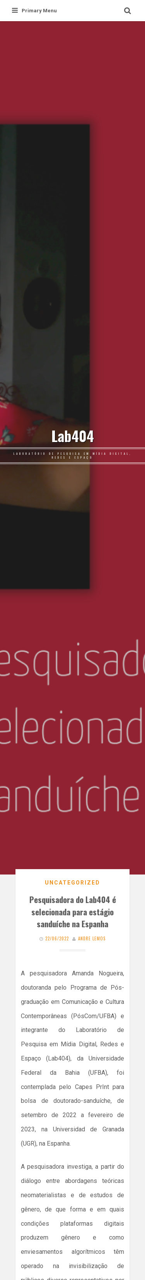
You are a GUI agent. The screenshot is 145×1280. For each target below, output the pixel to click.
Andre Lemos (92, 938)
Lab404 (72, 436)
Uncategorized (72, 883)
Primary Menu (34, 10)
